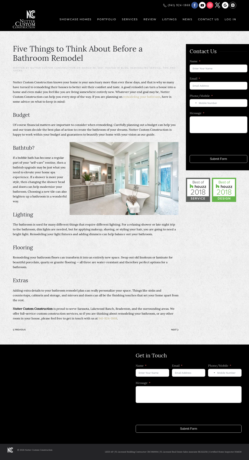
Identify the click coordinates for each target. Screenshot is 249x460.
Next (174, 329)
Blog (124, 68)
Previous (19, 329)
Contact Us (208, 19)
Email (193, 78)
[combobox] (194, 103)
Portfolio (106, 19)
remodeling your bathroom (141, 97)
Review (150, 19)
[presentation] (218, 144)
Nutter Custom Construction (53, 68)
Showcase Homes (76, 19)
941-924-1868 (107, 318)
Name (194, 61)
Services (130, 19)
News (187, 19)
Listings (169, 19)
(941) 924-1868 (176, 5)
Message (196, 113)
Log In (230, 19)
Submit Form (218, 158)
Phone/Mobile (200, 96)
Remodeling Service (145, 68)
